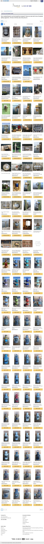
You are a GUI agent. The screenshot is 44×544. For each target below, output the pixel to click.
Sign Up (35, 0)
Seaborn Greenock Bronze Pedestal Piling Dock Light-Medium (16, 232)
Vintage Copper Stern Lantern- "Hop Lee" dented (37, 482)
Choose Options (6, 62)
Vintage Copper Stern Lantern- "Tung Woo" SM (5, 501)
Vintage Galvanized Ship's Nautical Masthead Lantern (27, 366)
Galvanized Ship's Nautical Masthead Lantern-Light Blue (6, 366)
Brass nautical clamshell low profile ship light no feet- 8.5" (37, 58)
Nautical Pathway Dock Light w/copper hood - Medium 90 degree (16, 58)
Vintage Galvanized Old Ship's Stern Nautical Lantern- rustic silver (6, 405)
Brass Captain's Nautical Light (5, 212)
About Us (2, 527)
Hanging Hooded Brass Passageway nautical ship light (6, 193)
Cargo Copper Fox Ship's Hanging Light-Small (5, 251)
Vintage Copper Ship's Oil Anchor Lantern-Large (37, 308)
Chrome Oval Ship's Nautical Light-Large (37, 135)
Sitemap (24, 523)
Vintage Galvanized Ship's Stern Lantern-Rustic (27, 347)
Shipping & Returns (26, 522)
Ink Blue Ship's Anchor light (27, 288)
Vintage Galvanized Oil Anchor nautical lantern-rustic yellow (6, 347)
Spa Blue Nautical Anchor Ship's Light (5, 308)
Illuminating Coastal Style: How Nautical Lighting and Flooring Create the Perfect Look (33, 528)
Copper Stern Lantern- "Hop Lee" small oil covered (37, 462)
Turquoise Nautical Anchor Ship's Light (37, 289)
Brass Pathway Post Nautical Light (6, 231)
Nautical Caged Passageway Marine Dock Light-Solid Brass (27, 193)
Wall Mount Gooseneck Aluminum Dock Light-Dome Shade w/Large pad (27, 78)
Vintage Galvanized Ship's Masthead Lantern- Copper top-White (37, 443)
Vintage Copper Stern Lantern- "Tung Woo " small (27, 501)
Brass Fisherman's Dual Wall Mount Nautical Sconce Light (16, 154)
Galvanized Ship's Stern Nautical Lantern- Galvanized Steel (27, 386)
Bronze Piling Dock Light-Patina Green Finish (37, 97)
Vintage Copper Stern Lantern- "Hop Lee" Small (16, 501)
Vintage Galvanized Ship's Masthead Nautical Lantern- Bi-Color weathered (27, 405)
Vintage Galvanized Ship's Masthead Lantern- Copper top (6, 463)
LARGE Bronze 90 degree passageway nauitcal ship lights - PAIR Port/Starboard (27, 58)
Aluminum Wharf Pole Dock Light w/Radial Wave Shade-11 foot (6, 97)
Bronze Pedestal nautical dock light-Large (26, 97)
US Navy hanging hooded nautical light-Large (37, 231)
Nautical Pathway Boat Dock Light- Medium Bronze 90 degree (16, 116)
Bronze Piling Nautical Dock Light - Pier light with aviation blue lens (16, 193)
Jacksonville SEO (18, 542)
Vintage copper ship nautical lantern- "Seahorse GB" (27, 462)
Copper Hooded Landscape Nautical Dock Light (16, 174)
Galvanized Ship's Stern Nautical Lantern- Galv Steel (16, 385)
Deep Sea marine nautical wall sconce (5, 77)
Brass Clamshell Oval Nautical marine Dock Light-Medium (37, 174)
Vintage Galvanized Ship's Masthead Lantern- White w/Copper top (27, 443)
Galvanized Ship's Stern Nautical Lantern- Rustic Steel (37, 385)
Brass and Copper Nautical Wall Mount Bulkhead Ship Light (16, 251)
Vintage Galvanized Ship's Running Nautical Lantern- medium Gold (6, 424)
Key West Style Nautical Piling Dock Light (16, 97)
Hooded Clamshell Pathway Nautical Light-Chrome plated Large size (16, 78)
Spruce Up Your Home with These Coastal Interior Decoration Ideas (33, 531)
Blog (1, 534)
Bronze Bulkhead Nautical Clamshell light (37, 251)
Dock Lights (25, 516)
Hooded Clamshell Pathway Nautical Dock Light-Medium (27, 154)
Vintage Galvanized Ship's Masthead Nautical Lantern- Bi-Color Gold (16, 424)
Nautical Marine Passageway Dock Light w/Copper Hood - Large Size (6, 116)
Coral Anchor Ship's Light (26, 308)
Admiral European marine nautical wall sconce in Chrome (5, 39)
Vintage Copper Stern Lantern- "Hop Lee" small (37, 501)
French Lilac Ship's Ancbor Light (6, 289)
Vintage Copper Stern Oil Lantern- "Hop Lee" (26, 482)
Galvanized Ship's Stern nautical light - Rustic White (27, 424)
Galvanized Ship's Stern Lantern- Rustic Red (15, 405)
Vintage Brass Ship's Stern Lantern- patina (6, 328)
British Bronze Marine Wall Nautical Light (27, 116)
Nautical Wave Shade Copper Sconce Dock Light (6, 58)
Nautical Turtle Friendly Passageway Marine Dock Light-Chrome (37, 212)
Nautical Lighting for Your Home (28, 532)
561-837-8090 (6, 0)
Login (31, 0)
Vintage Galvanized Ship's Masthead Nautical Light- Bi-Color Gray (37, 405)
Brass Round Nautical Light (6, 173)
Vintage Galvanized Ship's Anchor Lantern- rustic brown (37, 328)
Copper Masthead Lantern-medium (16, 328)
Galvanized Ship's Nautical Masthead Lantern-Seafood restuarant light (37, 366)
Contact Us (3, 533)
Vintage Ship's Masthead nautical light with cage (16, 366)
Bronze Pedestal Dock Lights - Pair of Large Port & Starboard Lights (37, 78)
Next (41, 21)
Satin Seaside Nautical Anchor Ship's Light (26, 270)
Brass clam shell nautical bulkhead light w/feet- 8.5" (27, 174)
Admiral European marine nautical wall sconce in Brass (16, 39)
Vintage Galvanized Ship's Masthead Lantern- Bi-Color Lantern (6, 443)
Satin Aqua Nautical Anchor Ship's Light (37, 270)
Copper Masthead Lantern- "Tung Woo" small (37, 347)
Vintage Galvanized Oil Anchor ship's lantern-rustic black (27, 328)
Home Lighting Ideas (26, 534)
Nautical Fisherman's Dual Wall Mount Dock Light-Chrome (37, 39)
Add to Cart (27, 81)
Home (2, 11)
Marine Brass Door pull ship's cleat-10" (26, 251)
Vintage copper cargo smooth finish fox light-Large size (27, 135)
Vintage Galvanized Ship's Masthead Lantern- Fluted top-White (16, 443)
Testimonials (3, 529)
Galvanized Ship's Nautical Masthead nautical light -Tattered (16, 347)
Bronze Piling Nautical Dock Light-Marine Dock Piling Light (27, 39)
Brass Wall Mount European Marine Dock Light (27, 212)
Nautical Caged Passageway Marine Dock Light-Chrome (37, 193)
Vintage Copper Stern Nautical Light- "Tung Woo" (16, 482)
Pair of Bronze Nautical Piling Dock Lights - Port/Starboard (16, 135)
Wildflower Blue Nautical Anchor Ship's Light (16, 270)
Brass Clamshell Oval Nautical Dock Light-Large (6, 154)
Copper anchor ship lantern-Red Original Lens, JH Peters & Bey (6, 270)
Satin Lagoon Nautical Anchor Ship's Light (16, 289)
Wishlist (24, 518)
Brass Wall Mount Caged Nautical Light (37, 154)
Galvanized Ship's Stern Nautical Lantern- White (37, 424)
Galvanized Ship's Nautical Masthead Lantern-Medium (6, 385)
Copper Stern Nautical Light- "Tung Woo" (6, 482)
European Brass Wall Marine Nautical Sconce (27, 231)
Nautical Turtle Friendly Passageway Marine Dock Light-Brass (37, 116)
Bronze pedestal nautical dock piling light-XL (5, 135)
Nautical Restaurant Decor (8, 11)
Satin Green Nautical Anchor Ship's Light (16, 308)
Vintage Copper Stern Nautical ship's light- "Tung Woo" (16, 463)
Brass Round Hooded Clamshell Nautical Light (16, 212)
